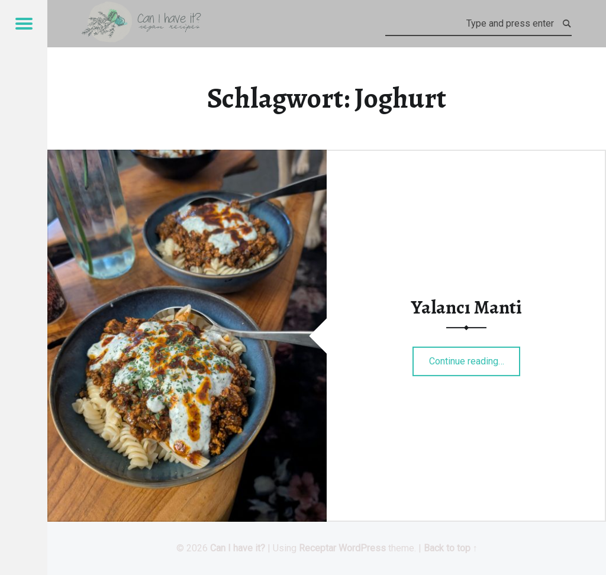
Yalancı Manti (466, 307)
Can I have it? (237, 548)
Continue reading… (475, 357)
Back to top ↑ (451, 548)
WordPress (362, 548)
